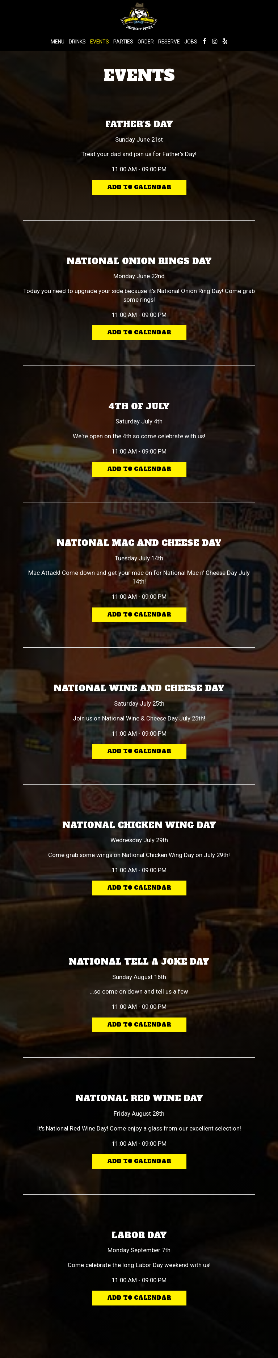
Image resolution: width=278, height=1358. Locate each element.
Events (99, 42)
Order (146, 42)
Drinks (77, 42)
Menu (57, 42)
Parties (123, 42)
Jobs (190, 42)
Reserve (169, 42)
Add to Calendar (139, 187)
